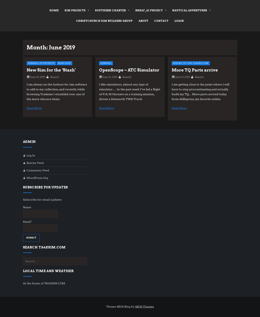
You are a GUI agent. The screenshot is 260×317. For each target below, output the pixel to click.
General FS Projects (41, 63)
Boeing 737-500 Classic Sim (190, 63)
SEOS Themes (144, 306)
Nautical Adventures (191, 11)
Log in (30, 155)
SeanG (54, 77)
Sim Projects (77, 11)
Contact (161, 20)
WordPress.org (37, 178)
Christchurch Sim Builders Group (104, 20)
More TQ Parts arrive (195, 70)
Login (179, 20)
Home (54, 10)
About (143, 20)
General (105, 63)
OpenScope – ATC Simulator (129, 70)
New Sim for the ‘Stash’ (51, 70)
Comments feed (37, 170)
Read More (34, 108)
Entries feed (35, 163)
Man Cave (64, 63)
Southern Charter (112, 11)
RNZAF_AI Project (150, 11)
